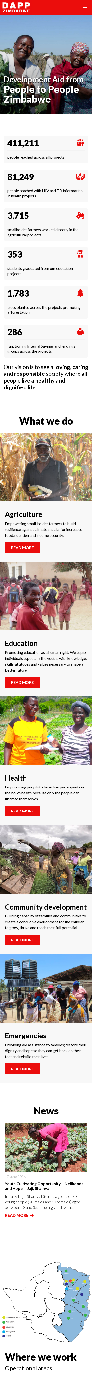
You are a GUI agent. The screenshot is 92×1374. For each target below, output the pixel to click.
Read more (22, 547)
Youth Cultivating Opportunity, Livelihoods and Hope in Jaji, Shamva (44, 1186)
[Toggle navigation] (85, 7)
